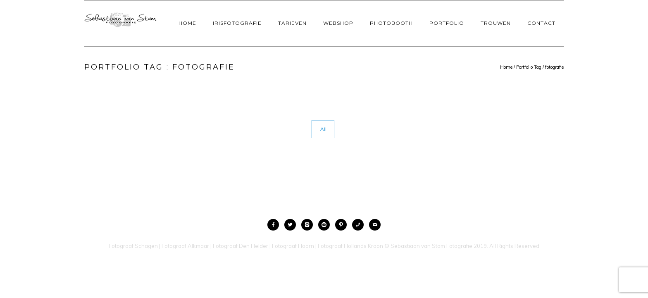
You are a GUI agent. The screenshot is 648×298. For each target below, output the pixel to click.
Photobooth (391, 23)
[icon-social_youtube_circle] (326, 225)
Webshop (338, 23)
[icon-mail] (375, 225)
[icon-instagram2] (309, 225)
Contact (541, 23)
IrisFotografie (237, 23)
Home (187, 23)
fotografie (554, 67)
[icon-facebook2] (275, 225)
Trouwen (496, 23)
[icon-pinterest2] (343, 225)
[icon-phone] (360, 225)
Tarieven (292, 23)
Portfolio (446, 23)
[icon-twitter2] (292, 225)
